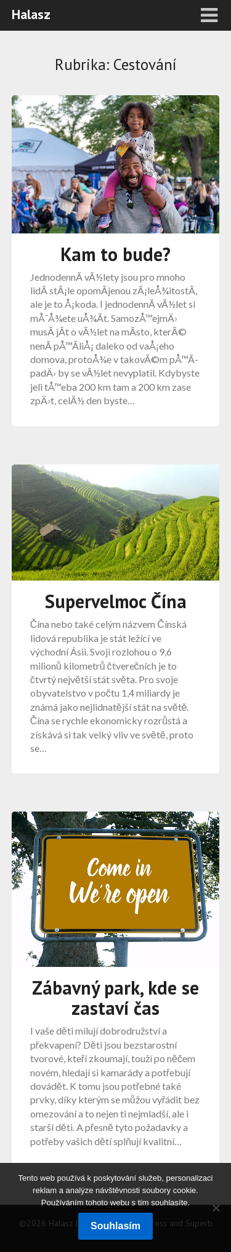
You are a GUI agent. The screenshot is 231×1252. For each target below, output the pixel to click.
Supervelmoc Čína (116, 601)
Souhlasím (115, 1226)
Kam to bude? (115, 254)
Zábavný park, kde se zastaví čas (115, 998)
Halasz (31, 14)
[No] (215, 1208)
